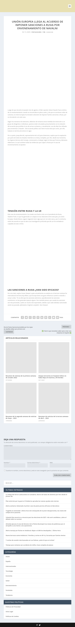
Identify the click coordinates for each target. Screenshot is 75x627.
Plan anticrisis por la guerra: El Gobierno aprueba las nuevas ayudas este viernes (32, 501)
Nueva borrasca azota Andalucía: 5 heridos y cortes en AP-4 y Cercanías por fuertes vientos (35, 535)
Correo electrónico (33, 463)
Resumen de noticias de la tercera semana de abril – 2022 (53, 417)
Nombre (7, 463)
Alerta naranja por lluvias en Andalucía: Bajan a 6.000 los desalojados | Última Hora (33, 530)
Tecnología (9, 571)
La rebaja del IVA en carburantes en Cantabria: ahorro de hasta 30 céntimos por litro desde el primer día (36, 495)
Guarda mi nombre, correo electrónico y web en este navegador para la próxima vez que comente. (37, 470)
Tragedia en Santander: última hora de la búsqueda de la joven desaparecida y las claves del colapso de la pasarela (36, 511)
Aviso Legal (9, 611)
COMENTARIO (8, 446)
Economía (9, 576)
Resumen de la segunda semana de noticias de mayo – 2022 (21, 417)
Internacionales (36, 32)
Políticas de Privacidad (13, 607)
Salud (7, 581)
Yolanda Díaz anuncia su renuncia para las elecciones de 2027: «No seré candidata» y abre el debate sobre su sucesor (36, 518)
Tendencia (9, 595)
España (8, 561)
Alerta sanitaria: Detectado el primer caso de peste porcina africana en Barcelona (32, 506)
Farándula (9, 590)
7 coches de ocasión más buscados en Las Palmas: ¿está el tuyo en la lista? (30, 540)
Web (51, 463)
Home (8, 557)
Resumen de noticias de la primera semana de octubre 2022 (21, 377)
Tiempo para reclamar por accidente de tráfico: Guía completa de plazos (29, 545)
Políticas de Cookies (12, 616)
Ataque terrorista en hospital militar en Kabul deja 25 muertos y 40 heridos (52, 377)
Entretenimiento (11, 585)
